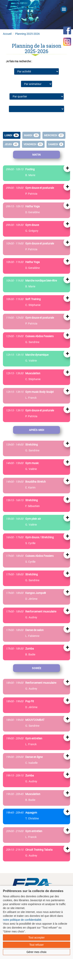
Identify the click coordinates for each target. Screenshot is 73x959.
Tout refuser (36, 944)
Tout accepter (36, 937)
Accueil (7, 33)
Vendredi (33, 144)
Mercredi (54, 135)
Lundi (11, 135)
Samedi (55, 144)
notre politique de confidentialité (22, 919)
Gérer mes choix (36, 952)
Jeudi (11, 144)
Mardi (31, 135)
